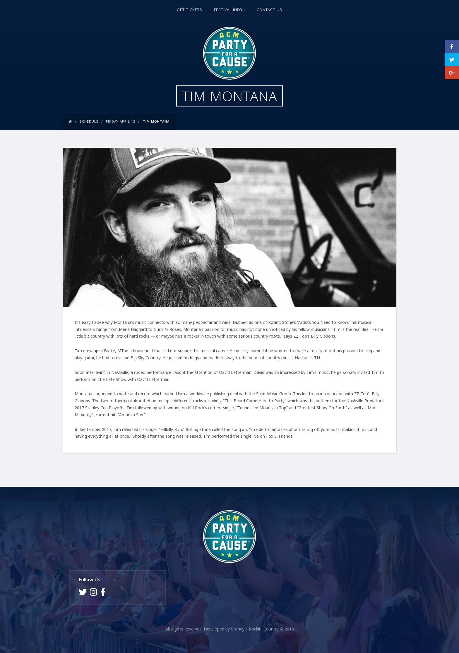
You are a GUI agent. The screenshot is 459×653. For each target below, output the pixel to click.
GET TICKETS (189, 10)
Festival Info (230, 10)
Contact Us (269, 10)
